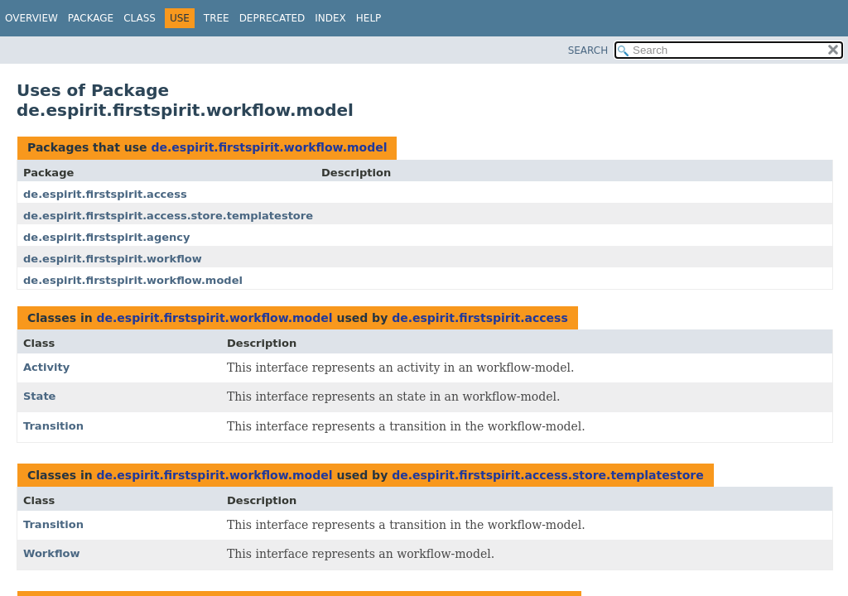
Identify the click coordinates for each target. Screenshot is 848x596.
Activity (46, 367)
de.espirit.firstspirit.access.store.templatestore (168, 215)
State (39, 396)
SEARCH (588, 50)
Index (330, 18)
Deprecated (272, 18)
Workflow (51, 553)
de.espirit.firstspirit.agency (106, 237)
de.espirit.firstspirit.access (105, 194)
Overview (31, 18)
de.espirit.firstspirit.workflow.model (269, 147)
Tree (216, 18)
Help (369, 18)
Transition (53, 426)
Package (90, 18)
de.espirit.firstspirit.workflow (112, 258)
